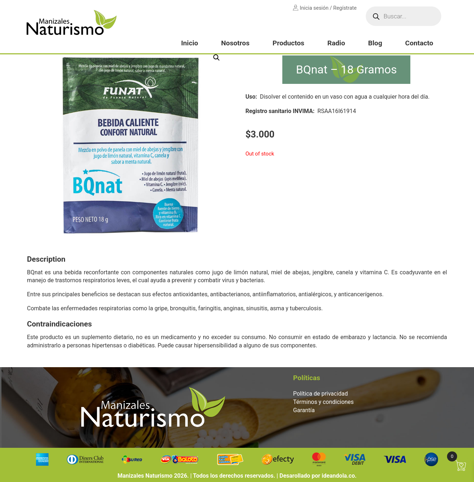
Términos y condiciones (323, 401)
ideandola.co (338, 475)
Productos (288, 43)
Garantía (304, 410)
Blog (375, 43)
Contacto (419, 43)
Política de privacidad (320, 393)
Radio (336, 43)
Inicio (189, 43)
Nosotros (235, 43)
